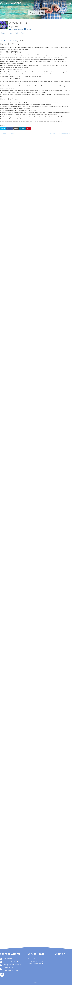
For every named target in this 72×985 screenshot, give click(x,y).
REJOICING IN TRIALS (8, 134)
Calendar (45, 3)
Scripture (3, 33)
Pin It (28, 128)
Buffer (16, 128)
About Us (52, 3)
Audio (17, 33)
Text (22, 33)
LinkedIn (22, 128)
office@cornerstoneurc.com (12, 965)
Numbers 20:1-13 (8, 40)
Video (10, 33)
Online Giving (60, 3)
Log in (40, 982)
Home (31, 3)
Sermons (38, 3)
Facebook (10, 128)
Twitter (3, 128)
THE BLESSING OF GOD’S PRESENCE (59, 134)
